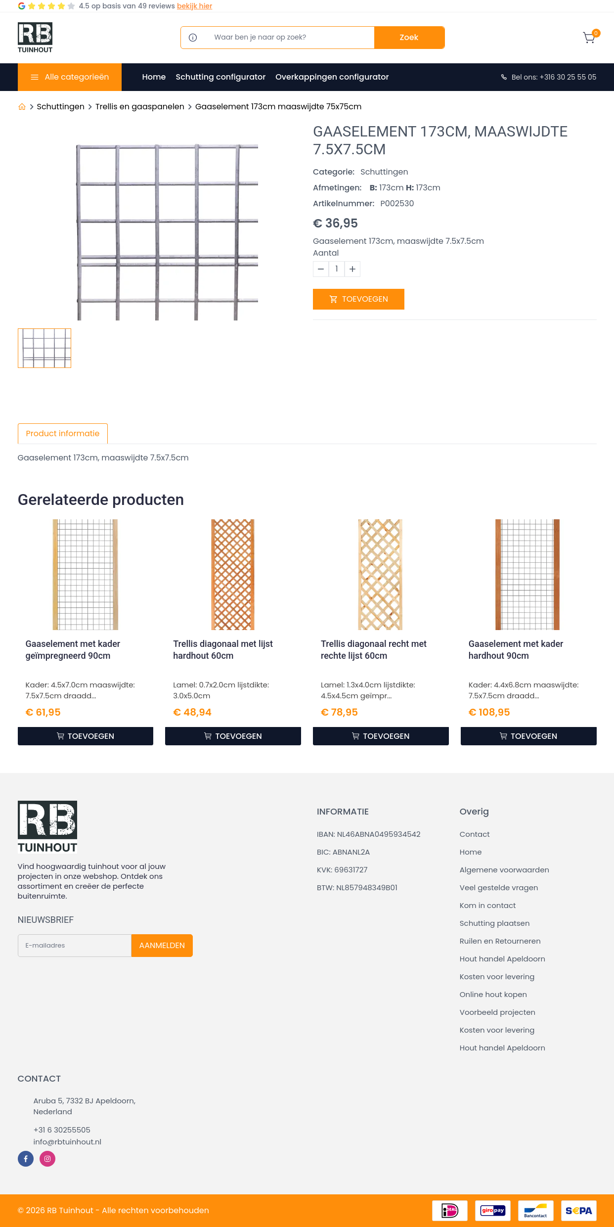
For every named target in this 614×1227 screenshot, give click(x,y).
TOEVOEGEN (358, 299)
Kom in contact (488, 905)
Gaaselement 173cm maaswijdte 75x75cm (278, 106)
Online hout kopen (493, 994)
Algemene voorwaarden (504, 869)
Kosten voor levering (497, 976)
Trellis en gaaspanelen (139, 106)
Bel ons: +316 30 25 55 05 (548, 77)
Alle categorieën (76, 77)
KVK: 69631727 (342, 869)
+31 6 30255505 (62, 1130)
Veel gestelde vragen (499, 887)
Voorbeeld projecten (497, 1012)
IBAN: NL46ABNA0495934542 (369, 834)
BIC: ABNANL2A (343, 852)
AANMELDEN (162, 945)
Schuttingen (61, 106)
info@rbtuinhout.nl (68, 1141)
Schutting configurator (220, 77)
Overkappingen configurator (332, 77)
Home (154, 77)
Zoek (409, 37)
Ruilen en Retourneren (500, 941)
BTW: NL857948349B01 (357, 887)
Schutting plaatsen (495, 923)
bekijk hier (194, 6)
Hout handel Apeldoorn (502, 959)
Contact (475, 834)
